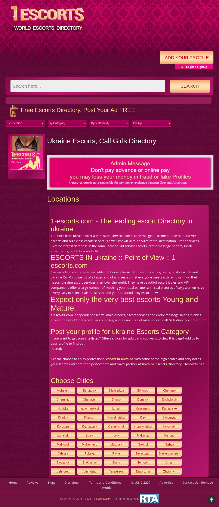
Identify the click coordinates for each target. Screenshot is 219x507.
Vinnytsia (90, 471)
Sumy (116, 462)
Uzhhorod (63, 471)
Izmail (116, 408)
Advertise (166, 482)
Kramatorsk (89, 426)
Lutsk (89, 435)
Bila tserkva (116, 390)
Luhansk (63, 435)
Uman (169, 462)
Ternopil (143, 462)
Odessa (63, 453)
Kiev (143, 417)
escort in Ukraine (120, 359)
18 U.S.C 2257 (140, 482)
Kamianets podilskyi (143, 409)
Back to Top (211, 499)
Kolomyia (169, 417)
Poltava (89, 453)
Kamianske (169, 408)
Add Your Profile (187, 57)
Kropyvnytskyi (143, 426)
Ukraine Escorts (154, 364)
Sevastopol (142, 453)
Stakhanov (90, 462)
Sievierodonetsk (169, 453)
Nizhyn (169, 444)
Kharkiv (63, 417)
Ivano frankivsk (89, 408)
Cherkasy (169, 390)
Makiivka (143, 435)
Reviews (32, 482)
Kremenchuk (116, 426)
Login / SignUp (196, 67)
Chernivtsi (89, 399)
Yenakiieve (116, 471)
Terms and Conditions (105, 482)
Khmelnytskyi (116, 417)
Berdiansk (89, 390)
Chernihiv (63, 399)
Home (13, 482)
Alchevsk (63, 390)
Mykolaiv (116, 444)
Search (190, 86)
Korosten (63, 426)
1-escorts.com (102, 498)
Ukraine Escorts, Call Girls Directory (101, 141)
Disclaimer (72, 482)
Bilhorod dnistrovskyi (143, 391)
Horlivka (63, 408)
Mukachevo (89, 444)
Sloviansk (62, 462)
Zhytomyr (169, 471)
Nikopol (143, 444)
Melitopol (63, 444)
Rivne (116, 453)
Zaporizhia (143, 471)
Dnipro (116, 399)
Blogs (51, 482)
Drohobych (169, 399)
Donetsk (142, 399)
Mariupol (169, 435)
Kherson (89, 417)
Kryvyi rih (169, 426)
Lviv (116, 435)
